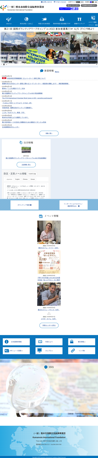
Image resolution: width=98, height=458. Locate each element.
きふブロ (49, 351)
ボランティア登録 (24, 205)
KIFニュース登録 (16, 351)
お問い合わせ (46, 2)
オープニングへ (73, 5)
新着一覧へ (49, 133)
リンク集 (82, 351)
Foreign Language (60, 2)
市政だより (49, 342)
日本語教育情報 (16, 342)
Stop (96, 64)
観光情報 (81, 342)
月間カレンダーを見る (49, 325)
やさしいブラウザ (65, 8)
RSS (57, 72)
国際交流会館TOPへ (89, 5)
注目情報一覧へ (26, 165)
